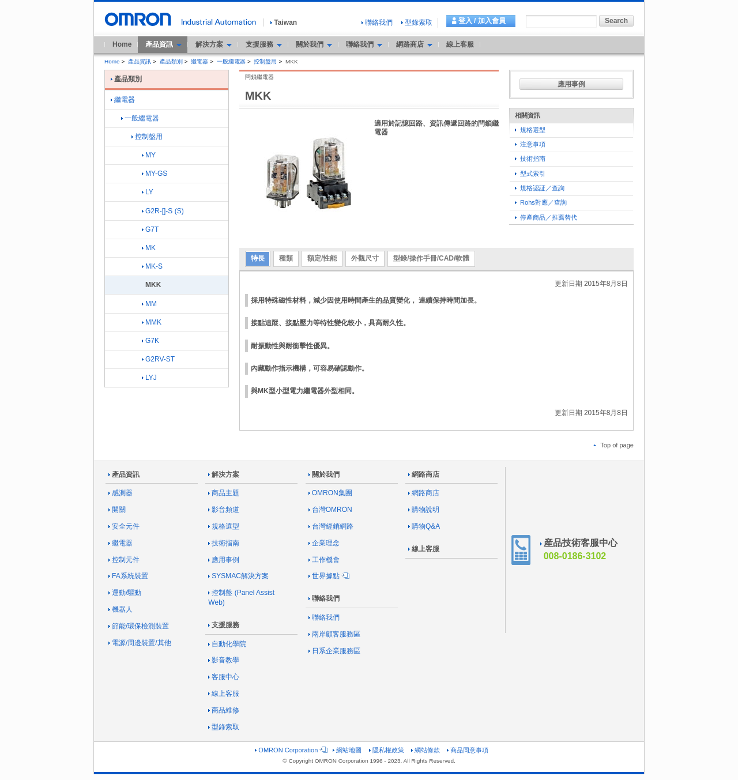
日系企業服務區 (334, 651)
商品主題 (223, 493)
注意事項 (530, 144)
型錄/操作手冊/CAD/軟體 (431, 258)
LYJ (149, 378)
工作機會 (324, 560)
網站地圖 (347, 750)
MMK (151, 322)
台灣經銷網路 (330, 526)
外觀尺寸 (365, 258)
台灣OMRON (330, 510)
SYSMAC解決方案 (238, 576)
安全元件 (124, 526)
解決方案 (223, 474)
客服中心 (223, 677)
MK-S (152, 266)
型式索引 (530, 173)
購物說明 (423, 510)
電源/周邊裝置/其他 (139, 643)
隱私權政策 (386, 750)
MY (149, 155)
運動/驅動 (124, 593)
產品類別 (171, 61)
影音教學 (223, 660)
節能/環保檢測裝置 (138, 626)
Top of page (613, 445)
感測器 (120, 493)
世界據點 (328, 576)
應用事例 (571, 84)
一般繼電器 (231, 61)
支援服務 (223, 625)
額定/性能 (322, 258)
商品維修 (223, 710)
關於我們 (324, 474)
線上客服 (460, 44)
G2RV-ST (158, 359)
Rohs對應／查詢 (541, 202)
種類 (286, 258)
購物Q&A (424, 526)
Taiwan (283, 22)
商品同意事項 (467, 750)
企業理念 (324, 543)
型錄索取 (416, 22)
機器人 (120, 609)
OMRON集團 (330, 493)
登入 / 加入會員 (482, 21)
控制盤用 (265, 61)
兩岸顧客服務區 (334, 634)
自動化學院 (227, 644)
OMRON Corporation (290, 750)
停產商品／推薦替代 (546, 217)
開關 (117, 510)
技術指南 (530, 158)
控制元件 (124, 560)
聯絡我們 (377, 22)
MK (149, 248)
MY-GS (154, 173)
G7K (150, 341)
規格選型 (530, 129)
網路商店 (423, 474)
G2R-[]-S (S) (163, 211)
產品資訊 (139, 61)
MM (149, 304)
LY (147, 192)
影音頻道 (223, 510)
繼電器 (199, 61)
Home (121, 44)
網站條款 (425, 750)
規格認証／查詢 (539, 187)
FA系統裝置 (128, 576)
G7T (150, 229)
